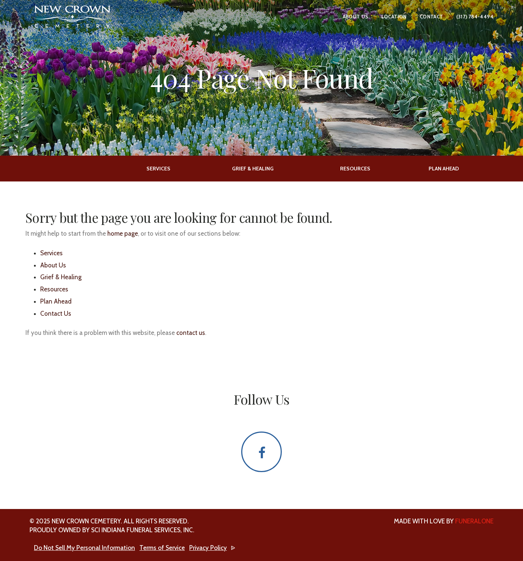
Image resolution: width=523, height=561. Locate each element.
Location (394, 17)
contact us (190, 332)
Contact (431, 17)
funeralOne (474, 521)
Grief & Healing (61, 277)
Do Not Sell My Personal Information (84, 547)
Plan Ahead (56, 301)
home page (122, 233)
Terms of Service (162, 547)
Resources (54, 289)
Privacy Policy (208, 547)
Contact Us (55, 313)
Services (51, 253)
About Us (355, 17)
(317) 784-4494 (474, 17)
